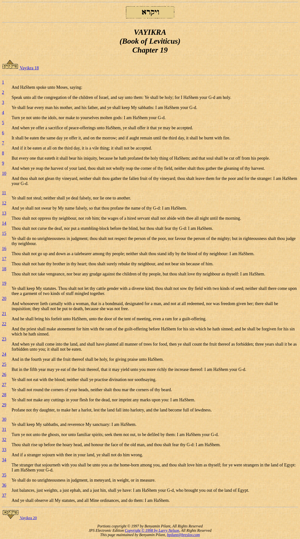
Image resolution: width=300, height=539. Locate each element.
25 (4, 364)
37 (4, 495)
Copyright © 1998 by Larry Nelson (152, 530)
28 (4, 394)
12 (4, 203)
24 (4, 354)
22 (4, 323)
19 (4, 283)
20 (4, 298)
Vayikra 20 (19, 518)
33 (4, 449)
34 (4, 459)
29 (4, 405)
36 (4, 485)
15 (4, 233)
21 (4, 313)
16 (4, 248)
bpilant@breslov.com (183, 535)
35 (4, 475)
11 (4, 193)
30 (4, 419)
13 (4, 213)
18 (4, 268)
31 (4, 429)
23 (4, 339)
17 (4, 258)
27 (4, 384)
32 (4, 439)
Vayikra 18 (20, 68)
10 (4, 173)
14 (4, 223)
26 (4, 374)
